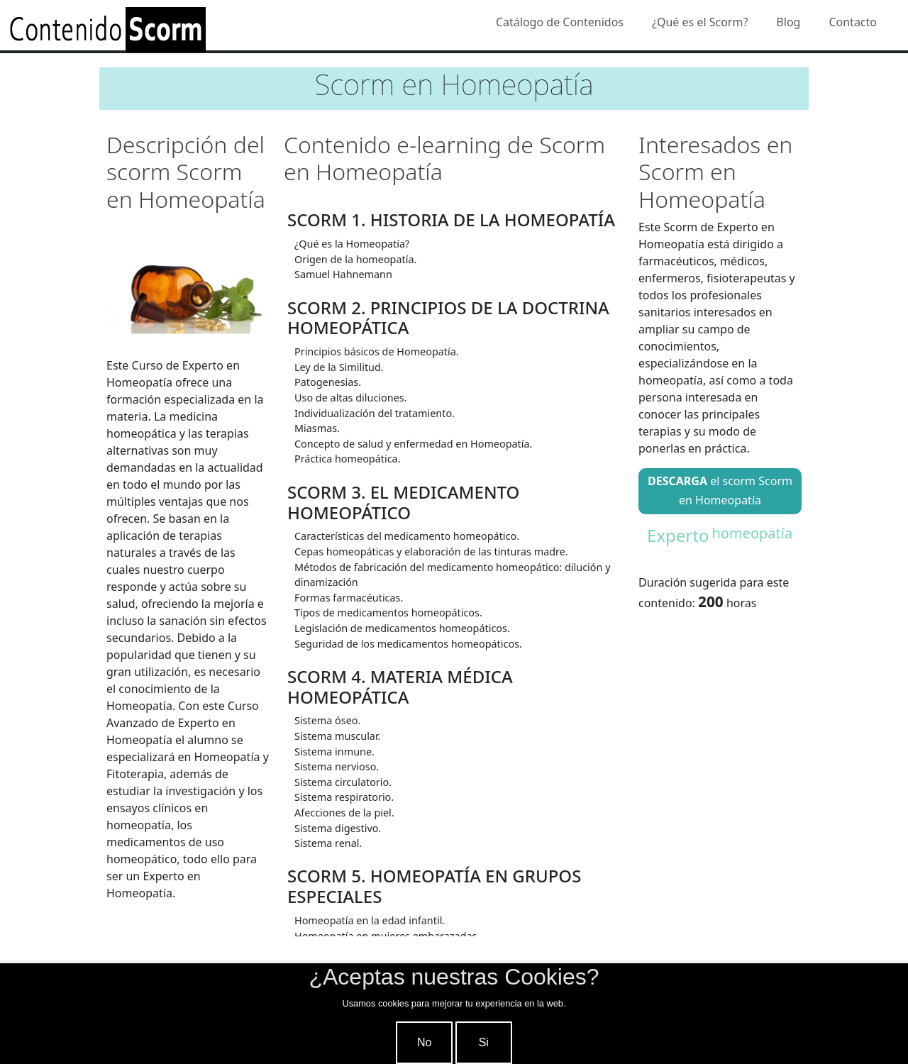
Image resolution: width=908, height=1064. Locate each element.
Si (484, 1042)
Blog (788, 22)
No (424, 1042)
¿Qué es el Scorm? (700, 22)
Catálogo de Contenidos (560, 22)
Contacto (853, 22)
